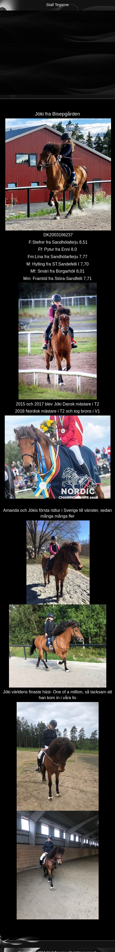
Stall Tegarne (57, 5)
